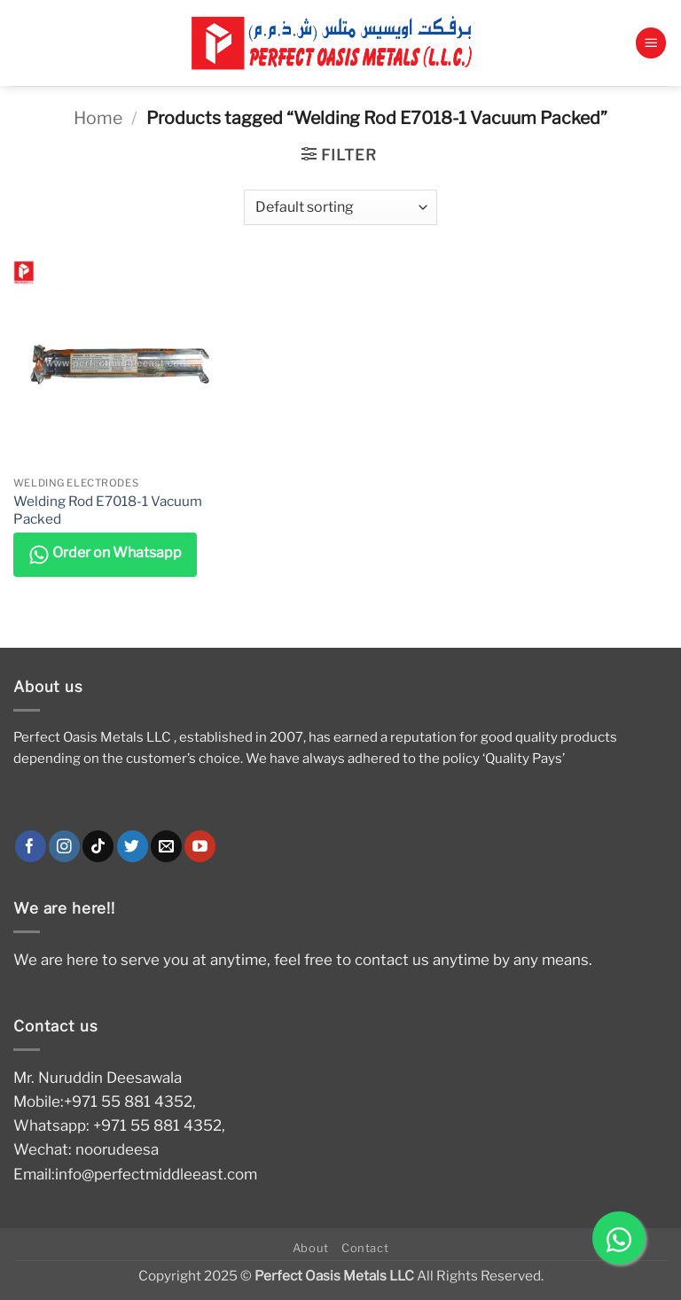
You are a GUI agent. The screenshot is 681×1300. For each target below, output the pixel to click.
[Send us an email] (166, 846)
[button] (651, 42)
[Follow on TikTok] (98, 846)
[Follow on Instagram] (64, 846)
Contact (365, 1248)
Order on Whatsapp (105, 554)
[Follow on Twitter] (132, 846)
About (311, 1248)
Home (98, 117)
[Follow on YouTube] (199, 846)
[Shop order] (340, 207)
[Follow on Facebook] (30, 846)
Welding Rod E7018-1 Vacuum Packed (107, 510)
